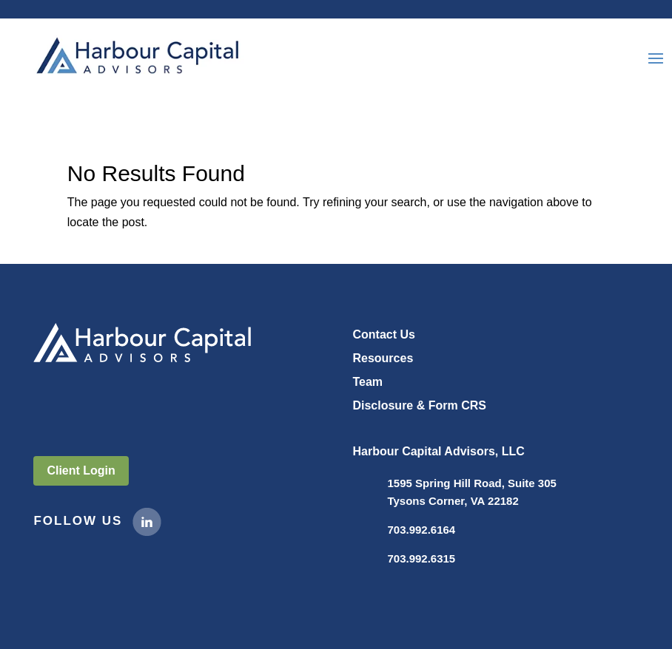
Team (367, 382)
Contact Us (383, 334)
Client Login (81, 470)
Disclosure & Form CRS (418, 405)
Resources (382, 358)
